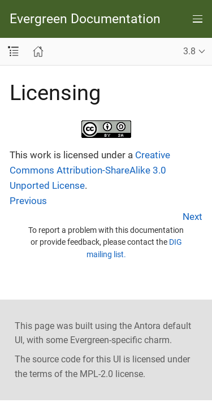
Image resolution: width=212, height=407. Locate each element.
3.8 (189, 51)
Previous (28, 200)
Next (192, 216)
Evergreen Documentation (85, 18)
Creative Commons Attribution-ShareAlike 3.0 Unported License (90, 170)
